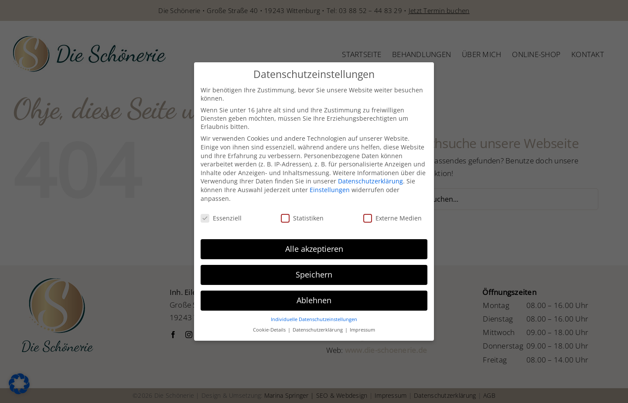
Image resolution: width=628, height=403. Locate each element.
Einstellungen (330, 188)
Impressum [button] (362, 328)
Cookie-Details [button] (270, 328)
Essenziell (221, 217)
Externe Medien (392, 217)
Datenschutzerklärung (370, 180)
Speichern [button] (314, 273)
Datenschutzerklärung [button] (318, 328)
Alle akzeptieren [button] (314, 247)
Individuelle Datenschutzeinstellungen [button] (314, 318)
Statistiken (302, 217)
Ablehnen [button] (314, 298)
